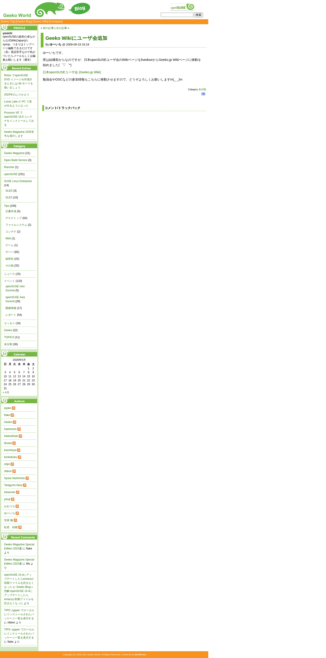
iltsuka (8, 443)
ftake (7, 415)
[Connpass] (55, 21)
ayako (7, 408)
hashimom (10, 429)
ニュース (9, 274)
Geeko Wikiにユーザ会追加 (76, 38)
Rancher (9, 167)
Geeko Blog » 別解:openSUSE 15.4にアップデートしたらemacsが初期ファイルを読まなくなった (19, 595)
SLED (8, 190)
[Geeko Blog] (24, 21)
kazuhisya (10, 450)
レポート (10, 314)
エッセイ (9, 323)
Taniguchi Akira (13, 485)
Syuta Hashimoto (14, 478)
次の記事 (61, 28)
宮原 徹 (8, 520)
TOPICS (9, 337)
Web (8, 238)
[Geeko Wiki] (40, 21)
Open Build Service (15, 160)
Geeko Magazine (14, 153)
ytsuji (7, 499)
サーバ (9, 252)
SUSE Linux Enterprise (18, 181)
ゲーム (9, 245)
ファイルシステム (16, 224)
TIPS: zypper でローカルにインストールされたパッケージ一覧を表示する (19, 614)
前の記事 (48, 28)
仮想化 (9, 258)
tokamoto (9, 492)
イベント (9, 281)
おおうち (9, 506)
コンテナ (10, 231)
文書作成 (10, 211)
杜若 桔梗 (11, 527)
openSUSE (10, 174)
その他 (9, 265)
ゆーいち (9, 513)
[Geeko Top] (8, 21)
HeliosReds (11, 436)
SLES (8, 197)
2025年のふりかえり (16, 94)
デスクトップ (13, 218)
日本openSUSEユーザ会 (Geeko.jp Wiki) (72, 72)
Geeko (8, 330)
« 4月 (6, 392)
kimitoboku (10, 457)
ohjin (7, 464)
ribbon (8, 471)
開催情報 (10, 308)
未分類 (202, 89)
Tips (6, 205)
